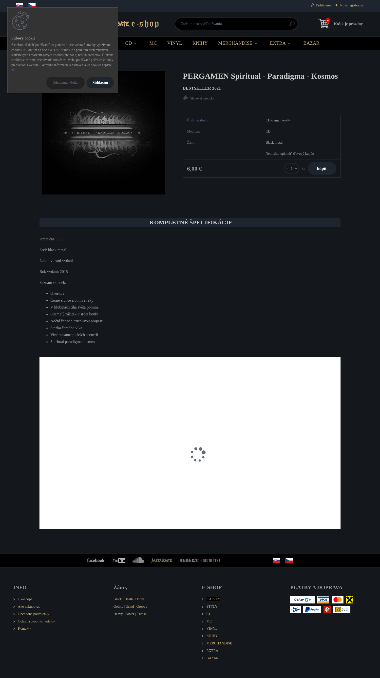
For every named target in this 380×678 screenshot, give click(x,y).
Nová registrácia (351, 5)
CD (128, 43)
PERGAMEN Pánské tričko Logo (144, 484)
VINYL (174, 43)
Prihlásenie (323, 5)
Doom (139, 599)
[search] (249, 25)
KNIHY (200, 43)
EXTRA (278, 43)
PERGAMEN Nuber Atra (215, 484)
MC (153, 43)
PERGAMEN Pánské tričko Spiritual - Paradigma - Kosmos (72, 486)
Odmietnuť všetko (65, 82)
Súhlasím (100, 82)
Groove (141, 607)
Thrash (142, 614)
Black (118, 599)
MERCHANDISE (235, 43)
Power (129, 614)
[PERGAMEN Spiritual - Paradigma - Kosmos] (103, 132)
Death (128, 599)
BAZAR (311, 43)
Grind (130, 607)
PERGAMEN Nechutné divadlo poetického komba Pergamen (296, 486)
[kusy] (290, 168)
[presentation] (43, 461)
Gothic (118, 607)
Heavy (118, 614)
